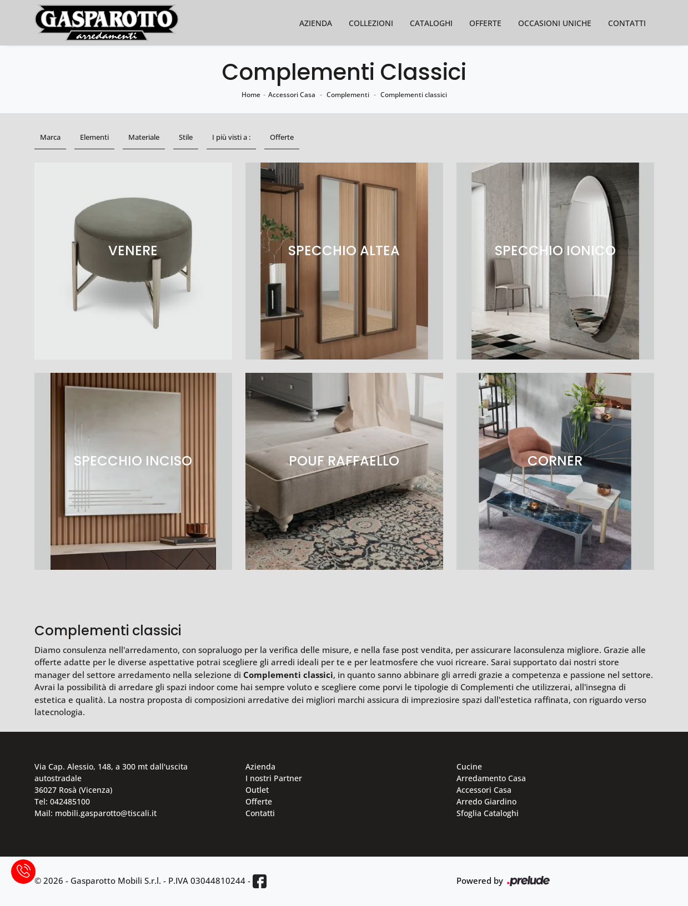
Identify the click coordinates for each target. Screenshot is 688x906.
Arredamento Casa (491, 778)
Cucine (469, 766)
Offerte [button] (282, 137)
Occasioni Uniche (554, 23)
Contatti (627, 23)
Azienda (315, 23)
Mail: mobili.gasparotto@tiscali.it (95, 813)
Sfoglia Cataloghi (487, 813)
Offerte (485, 23)
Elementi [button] (94, 137)
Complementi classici (413, 94)
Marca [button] (50, 137)
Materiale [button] (143, 137)
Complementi (348, 94)
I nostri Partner (273, 778)
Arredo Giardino (486, 801)
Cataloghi (431, 23)
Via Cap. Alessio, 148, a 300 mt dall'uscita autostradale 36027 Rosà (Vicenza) (111, 778)
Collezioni (371, 23)
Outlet (257, 789)
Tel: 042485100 (62, 801)
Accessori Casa (291, 94)
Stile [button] (186, 137)
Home (251, 94)
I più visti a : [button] (231, 137)
